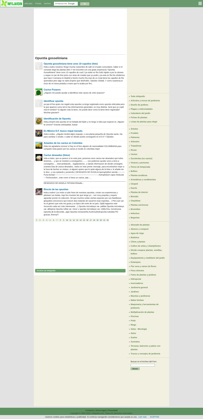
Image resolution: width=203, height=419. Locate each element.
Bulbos (134, 171)
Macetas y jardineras (140, 296)
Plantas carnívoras (139, 205)
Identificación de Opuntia (57, 118)
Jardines (135, 292)
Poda (133, 320)
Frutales (134, 133)
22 (107, 220)
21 (104, 220)
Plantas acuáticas (139, 175)
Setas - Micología (139, 329)
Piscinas (135, 316)
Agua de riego (137, 233)
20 (101, 220)
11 (70, 220)
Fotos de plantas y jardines (143, 275)
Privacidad (113, 410)
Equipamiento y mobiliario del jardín (148, 258)
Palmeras (135, 137)
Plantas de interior (139, 192)
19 (97, 220)
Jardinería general (139, 287)
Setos (133, 333)
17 (90, 220)
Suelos (134, 337)
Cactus (134, 154)
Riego (133, 325)
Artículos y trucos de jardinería (145, 100)
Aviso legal (101, 410)
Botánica (135, 237)
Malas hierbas (137, 300)
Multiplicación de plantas (142, 312)
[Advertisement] (80, 30)
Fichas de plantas (139, 117)
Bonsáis (134, 196)
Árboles (134, 129)
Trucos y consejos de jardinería (145, 354)
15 (84, 220)
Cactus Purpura (52, 89)
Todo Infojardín (138, 96)
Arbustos (135, 141)
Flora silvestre (137, 270)
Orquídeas (135, 201)
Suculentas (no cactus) (141, 158)
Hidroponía (136, 279)
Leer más (142, 417)
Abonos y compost (139, 229)
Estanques (136, 262)
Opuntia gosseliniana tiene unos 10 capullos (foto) (71, 64)
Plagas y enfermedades (142, 109)
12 (74, 220)
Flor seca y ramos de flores (143, 266)
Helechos (135, 213)
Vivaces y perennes (140, 163)
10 (67, 220)
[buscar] (65, 4)
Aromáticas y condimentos (143, 179)
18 (94, 220)
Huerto (134, 188)
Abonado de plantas (140, 225)
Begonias (135, 217)
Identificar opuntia (53, 101)
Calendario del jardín (140, 113)
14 (80, 220)
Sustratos (135, 342)
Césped (134, 184)
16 (87, 220)
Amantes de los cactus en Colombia (63, 143)
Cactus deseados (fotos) (57, 155)
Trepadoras (136, 146)
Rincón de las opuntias (56, 189)
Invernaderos (137, 283)
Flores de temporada (140, 167)
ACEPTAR (154, 417)
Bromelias (135, 209)
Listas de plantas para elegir (144, 122)
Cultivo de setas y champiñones (146, 246)
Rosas (134, 150)
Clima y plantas (138, 242)
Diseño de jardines (139, 105)
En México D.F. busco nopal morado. (63, 131)
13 (77, 220)
